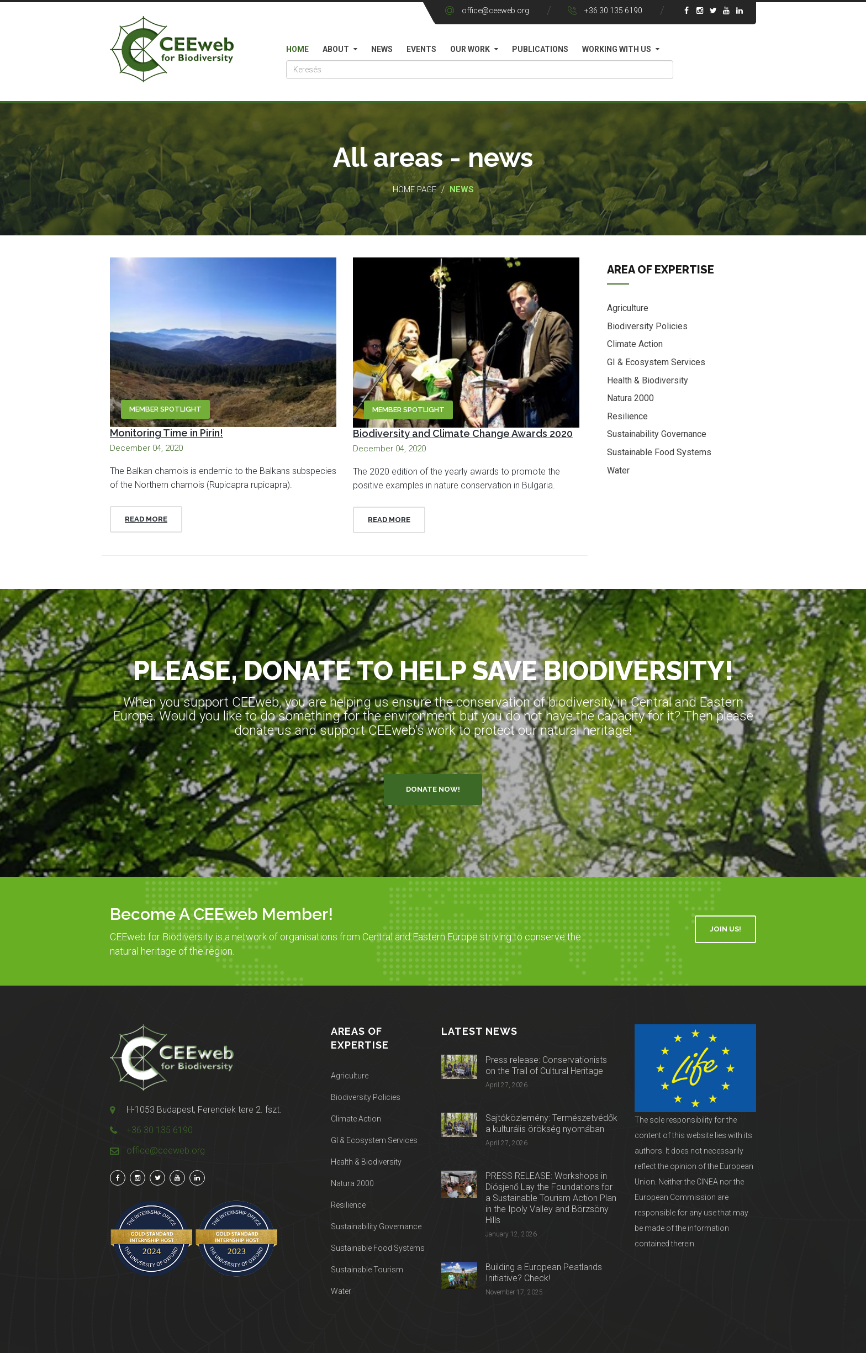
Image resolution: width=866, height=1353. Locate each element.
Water (618, 471)
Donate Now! (433, 789)
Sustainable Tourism (367, 1269)
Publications (540, 49)
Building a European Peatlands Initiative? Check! (543, 1272)
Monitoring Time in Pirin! (166, 433)
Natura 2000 (630, 399)
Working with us (616, 49)
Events (421, 49)
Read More (146, 519)
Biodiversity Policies (647, 327)
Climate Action (635, 345)
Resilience (627, 417)
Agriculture (627, 309)
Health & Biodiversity (647, 381)
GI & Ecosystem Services (656, 362)
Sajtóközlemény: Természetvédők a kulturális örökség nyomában (551, 1123)
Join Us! (725, 929)
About (336, 49)
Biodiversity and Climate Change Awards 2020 (463, 433)
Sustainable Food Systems (659, 453)
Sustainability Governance (656, 435)
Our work (470, 49)
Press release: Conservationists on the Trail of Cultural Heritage (546, 1065)
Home (297, 49)
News (382, 49)
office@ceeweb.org (495, 10)
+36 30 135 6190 (613, 10)
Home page (414, 189)
